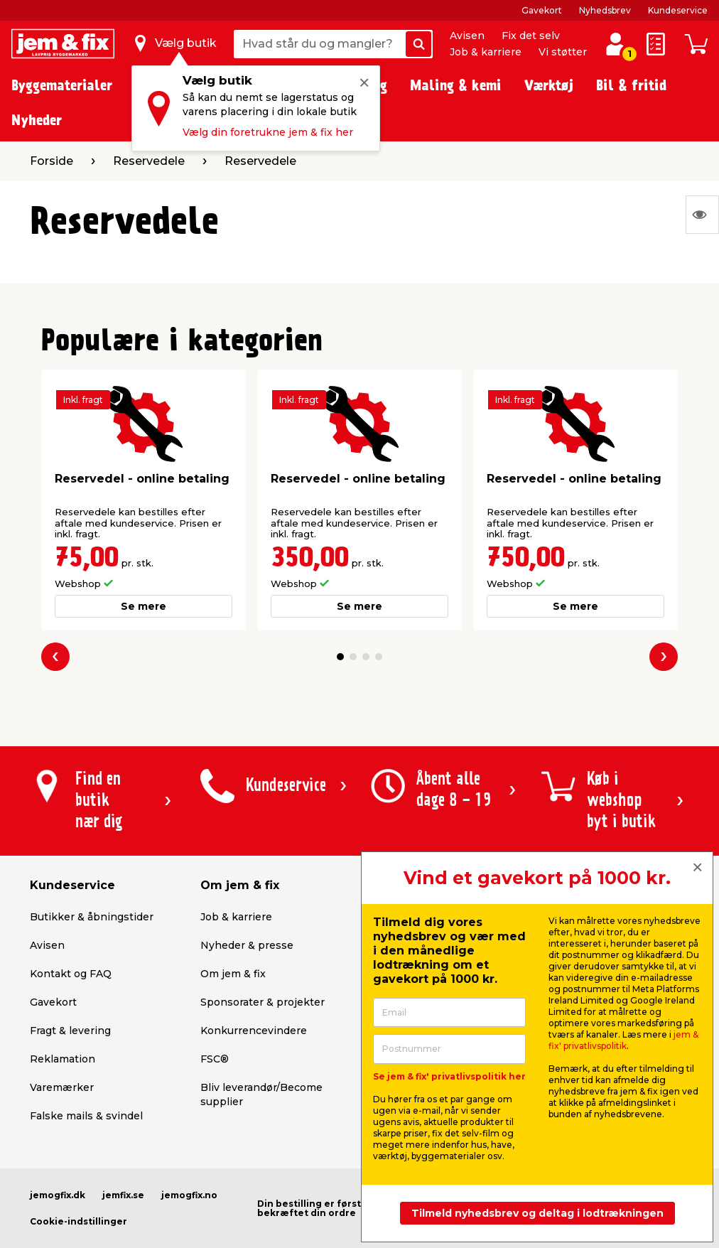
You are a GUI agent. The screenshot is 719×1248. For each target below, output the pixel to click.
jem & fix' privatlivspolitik (623, 1040)
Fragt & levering (70, 1030)
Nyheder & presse (246, 945)
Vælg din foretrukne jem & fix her (268, 132)
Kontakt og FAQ (71, 973)
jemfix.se (123, 1195)
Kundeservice (678, 10)
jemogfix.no (189, 1195)
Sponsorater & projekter (262, 1002)
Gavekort (541, 10)
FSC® (214, 1059)
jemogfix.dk (57, 1195)
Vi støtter (563, 51)
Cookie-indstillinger (78, 1221)
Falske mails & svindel (86, 1115)
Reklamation (62, 1059)
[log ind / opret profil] (615, 44)
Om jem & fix (233, 973)
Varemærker (62, 1087)
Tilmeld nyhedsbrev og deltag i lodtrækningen (537, 1213)
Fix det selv (531, 35)
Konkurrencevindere (253, 1030)
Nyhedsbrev (605, 10)
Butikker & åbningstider (91, 916)
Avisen (467, 35)
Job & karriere (485, 51)
